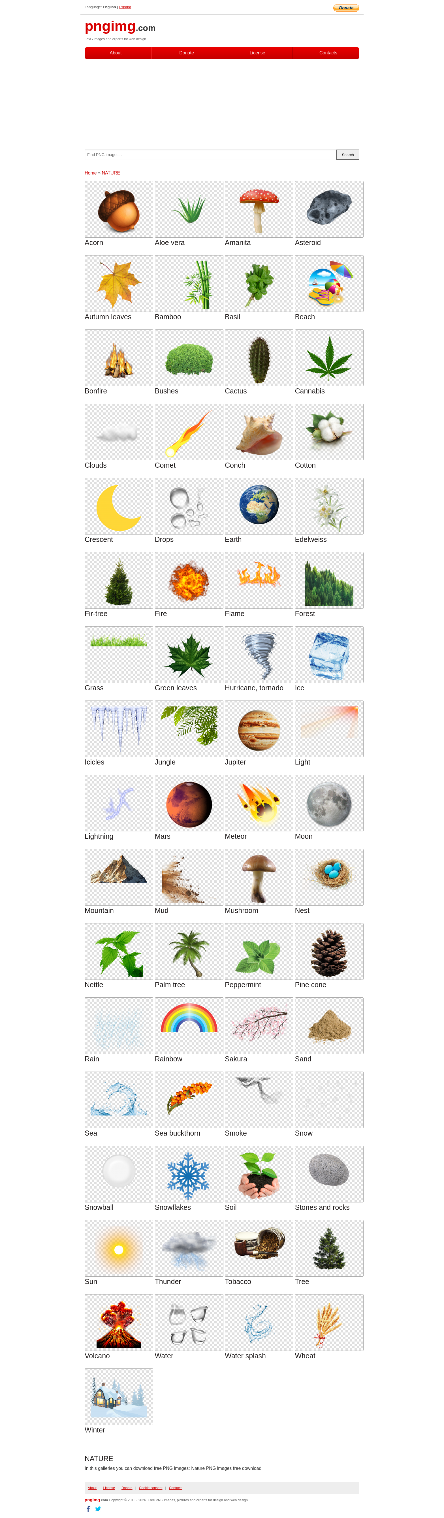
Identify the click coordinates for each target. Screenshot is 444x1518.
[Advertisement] (222, 101)
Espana (125, 7)
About (116, 52)
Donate (186, 52)
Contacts (328, 52)
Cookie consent (151, 1488)
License (257, 52)
